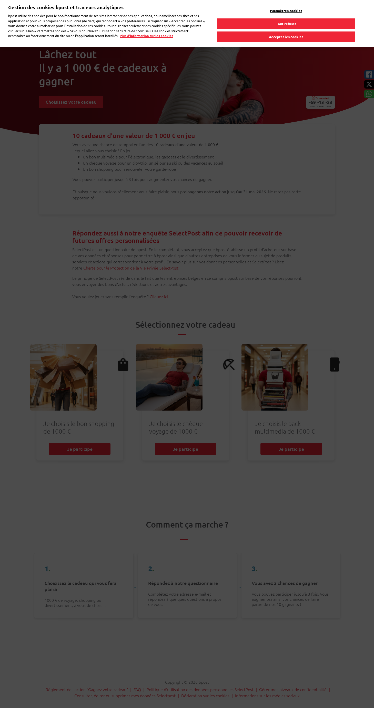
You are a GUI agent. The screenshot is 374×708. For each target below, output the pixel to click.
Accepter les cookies (286, 26)
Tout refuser (286, 13)
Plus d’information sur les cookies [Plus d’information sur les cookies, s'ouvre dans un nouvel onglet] (146, 25)
